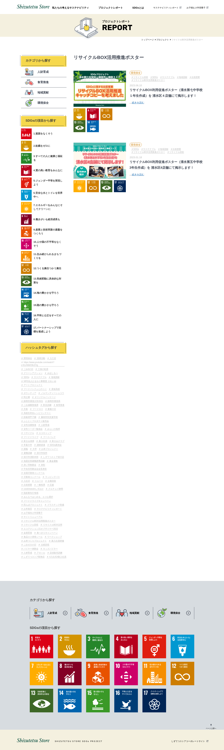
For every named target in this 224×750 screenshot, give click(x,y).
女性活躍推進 (29, 425)
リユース (38, 481)
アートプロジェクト (33, 385)
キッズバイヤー (50, 548)
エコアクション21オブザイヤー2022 (40, 529)
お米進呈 (27, 509)
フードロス (37, 409)
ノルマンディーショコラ (52, 393)
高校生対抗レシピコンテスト (37, 413)
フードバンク (48, 437)
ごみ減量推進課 (30, 405)
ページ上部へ (211, 728)
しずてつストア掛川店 (53, 457)
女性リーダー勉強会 (33, 429)
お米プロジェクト (49, 449)
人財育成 (44, 425)
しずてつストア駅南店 (34, 557)
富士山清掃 (28, 441)
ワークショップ (54, 537)
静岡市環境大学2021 (33, 401)
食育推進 (59, 405)
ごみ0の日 (28, 369)
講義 (25, 449)
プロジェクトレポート (110, 7)
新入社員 (42, 441)
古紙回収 (44, 544)
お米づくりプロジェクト (35, 541)
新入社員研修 (57, 541)
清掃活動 (40, 358)
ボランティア (29, 393)
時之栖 (26, 397)
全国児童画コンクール (34, 473)
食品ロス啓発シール (33, 537)
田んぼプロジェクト (33, 505)
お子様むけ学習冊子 (196, 7)
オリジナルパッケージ (44, 397)
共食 (25, 409)
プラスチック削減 (55, 505)
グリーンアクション (33, 373)
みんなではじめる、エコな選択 (38, 497)
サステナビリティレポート (165, 7)
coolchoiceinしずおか (33, 489)
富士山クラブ (57, 441)
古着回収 (51, 481)
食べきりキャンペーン (47, 533)
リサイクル (28, 433)
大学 (34, 449)
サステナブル (39, 377)
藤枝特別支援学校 (49, 417)
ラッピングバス (52, 477)
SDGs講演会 (55, 445)
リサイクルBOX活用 (52, 525)
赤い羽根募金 (29, 465)
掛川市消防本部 (30, 457)
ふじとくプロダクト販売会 (36, 421)
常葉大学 (27, 445)
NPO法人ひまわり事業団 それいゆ (39, 381)
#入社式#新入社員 (57, 557)
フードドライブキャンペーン (37, 501)
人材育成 (27, 553)
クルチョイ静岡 (55, 489)
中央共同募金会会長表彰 (35, 469)
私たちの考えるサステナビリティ (70, 7)
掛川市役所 (41, 453)
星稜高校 (55, 389)
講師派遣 (40, 445)
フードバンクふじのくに (35, 389)
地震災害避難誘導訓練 (34, 461)
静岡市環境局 (53, 401)
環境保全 (27, 358)
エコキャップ (44, 433)
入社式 (26, 481)
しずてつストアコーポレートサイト (188, 741)
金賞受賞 (27, 533)
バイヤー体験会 (30, 548)
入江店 (52, 358)
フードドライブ (30, 437)
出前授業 (27, 485)
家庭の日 (51, 409)
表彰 (42, 465)
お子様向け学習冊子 (33, 513)
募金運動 (53, 461)
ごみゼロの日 (29, 544)
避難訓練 (27, 453)
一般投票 (40, 485)
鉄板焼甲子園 (29, 417)
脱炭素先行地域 (30, 493)
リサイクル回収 (30, 525)
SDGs (26, 377)
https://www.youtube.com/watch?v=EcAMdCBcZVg (37, 364)
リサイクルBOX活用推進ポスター (39, 521)
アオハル (40, 553)
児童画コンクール (31, 477)
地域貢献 (55, 377)
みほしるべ (52, 373)
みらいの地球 (53, 429)
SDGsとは (138, 7)
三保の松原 (42, 369)
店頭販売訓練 (55, 553)
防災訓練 (46, 405)
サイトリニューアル (33, 517)
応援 (51, 485)
